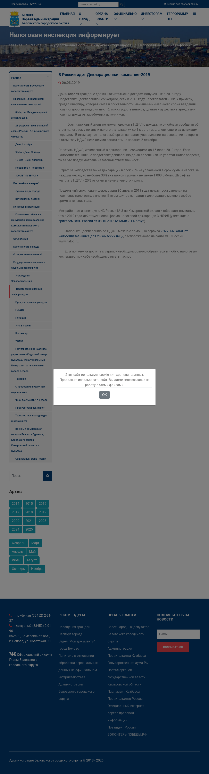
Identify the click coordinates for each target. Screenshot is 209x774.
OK (104, 395)
